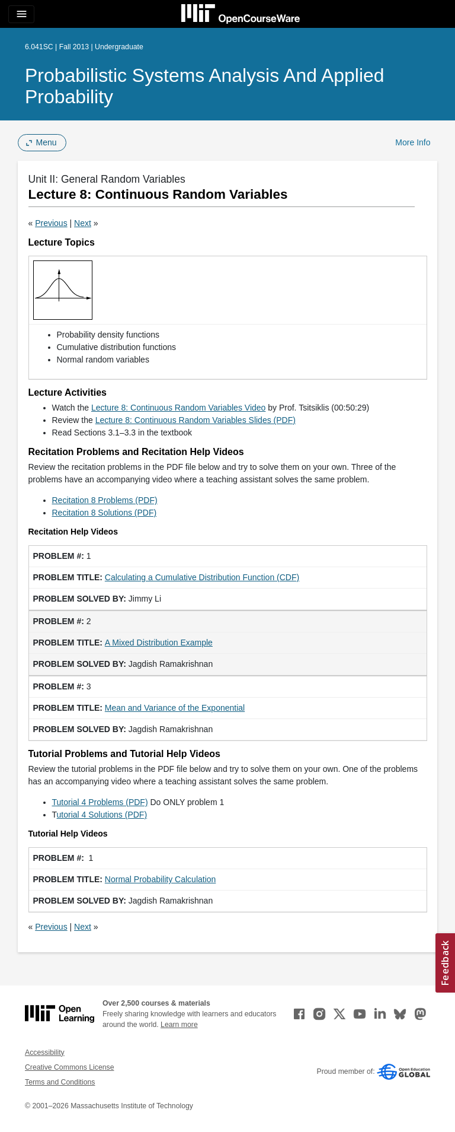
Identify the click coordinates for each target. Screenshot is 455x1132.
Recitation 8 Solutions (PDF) (104, 512)
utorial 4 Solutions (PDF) (102, 814)
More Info (412, 142)
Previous (51, 223)
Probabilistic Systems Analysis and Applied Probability (204, 86)
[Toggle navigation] (21, 14)
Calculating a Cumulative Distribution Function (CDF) (202, 577)
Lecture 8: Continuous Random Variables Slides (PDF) (195, 420)
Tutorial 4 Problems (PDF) (100, 802)
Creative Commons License (69, 1067)
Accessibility (45, 1052)
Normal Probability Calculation (160, 879)
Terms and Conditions (60, 1082)
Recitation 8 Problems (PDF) (105, 500)
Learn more (179, 1024)
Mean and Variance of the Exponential (175, 708)
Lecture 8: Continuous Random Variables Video (178, 407)
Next (82, 223)
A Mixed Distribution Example (159, 642)
